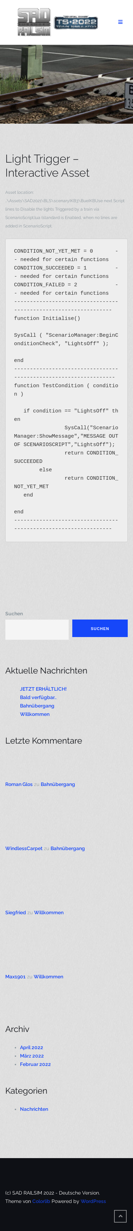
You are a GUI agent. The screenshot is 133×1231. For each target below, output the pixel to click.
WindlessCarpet (23, 848)
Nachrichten (34, 1109)
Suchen (14, 613)
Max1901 (15, 976)
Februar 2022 (35, 1064)
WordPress (93, 1201)
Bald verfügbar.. (38, 697)
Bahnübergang (37, 706)
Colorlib (41, 1201)
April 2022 (31, 1047)
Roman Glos (19, 784)
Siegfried (15, 912)
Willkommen (34, 714)
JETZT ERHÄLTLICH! (43, 689)
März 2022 (32, 1056)
